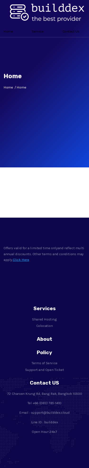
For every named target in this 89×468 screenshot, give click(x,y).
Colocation (44, 326)
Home (8, 31)
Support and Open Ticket (44, 370)
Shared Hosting (44, 319)
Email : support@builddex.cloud (44, 412)
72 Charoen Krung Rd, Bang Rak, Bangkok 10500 (44, 393)
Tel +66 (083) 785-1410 (44, 403)
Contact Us (71, 31)
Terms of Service (44, 363)
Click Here (21, 260)
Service (37, 31)
